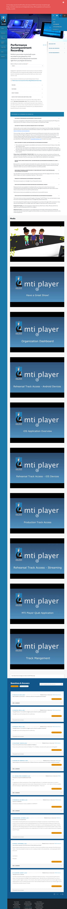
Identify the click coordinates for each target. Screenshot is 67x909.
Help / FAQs (3, 47)
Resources (3, 33)
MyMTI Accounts (53, 16)
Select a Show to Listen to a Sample (19, 64)
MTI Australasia (57, 26)
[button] (57, 16)
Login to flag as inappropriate (33, 693)
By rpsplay (15, 840)
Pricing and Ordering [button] (54, 48)
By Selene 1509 (16, 758)
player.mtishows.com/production (22, 131)
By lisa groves (16, 869)
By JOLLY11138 (16, 693)
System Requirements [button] (54, 52)
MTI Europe (56, 24)
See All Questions (23, 686)
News (2, 51)
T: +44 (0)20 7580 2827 (28, 903)
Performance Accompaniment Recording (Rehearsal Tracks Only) (26, 80)
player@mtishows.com (36, 139)
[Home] (3, 20)
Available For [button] (52, 43)
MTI (54, 22)
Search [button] (60, 16)
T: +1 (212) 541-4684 (16, 904)
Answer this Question (56, 697)
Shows (2, 28)
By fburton (15, 708)
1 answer (16, 701)
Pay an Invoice (55, 29)
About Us (3, 56)
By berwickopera (16, 814)
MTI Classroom (3, 38)
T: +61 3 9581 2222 (39, 905)
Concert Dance (2, 42)
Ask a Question (14, 686)
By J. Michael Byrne (17, 773)
